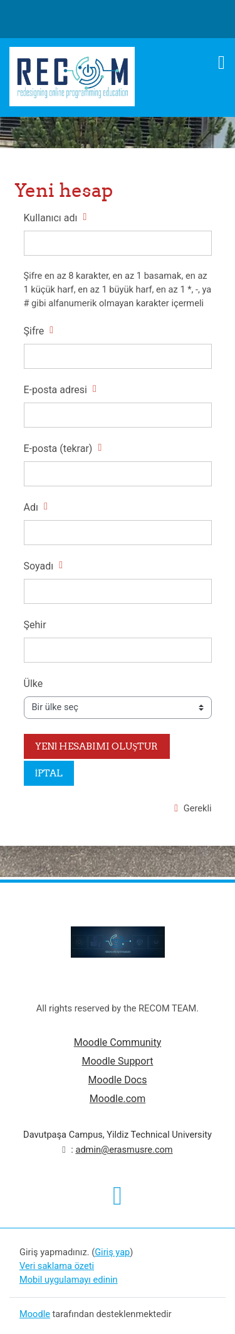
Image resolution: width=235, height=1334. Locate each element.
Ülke (33, 684)
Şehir (35, 625)
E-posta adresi (55, 390)
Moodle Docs (117, 1080)
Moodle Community (118, 1042)
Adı (31, 507)
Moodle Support (117, 1061)
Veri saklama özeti (56, 1265)
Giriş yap (112, 1252)
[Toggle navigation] (221, 62)
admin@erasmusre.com (123, 1149)
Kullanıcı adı (51, 218)
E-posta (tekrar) (58, 448)
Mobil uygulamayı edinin (68, 1279)
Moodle (34, 1314)
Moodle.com (117, 1099)
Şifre (34, 331)
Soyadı (39, 566)
